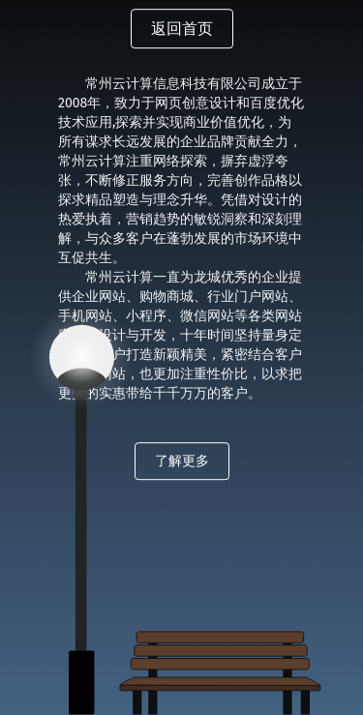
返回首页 (182, 29)
